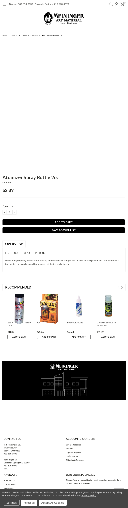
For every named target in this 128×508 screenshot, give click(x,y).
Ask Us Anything (11, 485)
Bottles (35, 35)
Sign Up (77, 437)
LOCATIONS (10, 469)
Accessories (24, 35)
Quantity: (7, 206)
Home (5, 35)
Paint (13, 35)
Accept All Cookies (52, 503)
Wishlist (70, 433)
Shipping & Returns (75, 445)
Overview (14, 244)
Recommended (18, 287)
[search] (110, 4)
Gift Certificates (73, 430)
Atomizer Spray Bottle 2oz (52, 35)
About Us (8, 477)
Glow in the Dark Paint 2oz (106, 324)
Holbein (6, 182)
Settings (11, 503)
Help (6, 481)
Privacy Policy (89, 495)
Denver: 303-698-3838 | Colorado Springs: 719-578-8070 (39, 4)
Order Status (72, 441)
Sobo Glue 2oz (75, 322)
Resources (9, 473)
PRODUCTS (9, 465)
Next (122, 287)
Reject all (29, 503)
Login (68, 437)
